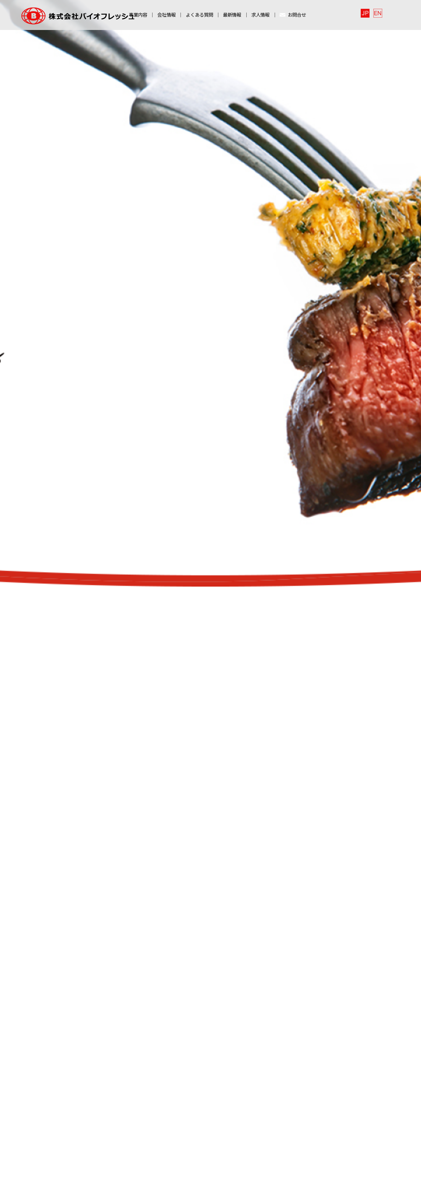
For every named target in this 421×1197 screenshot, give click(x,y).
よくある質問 (199, 16)
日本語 (374, 14)
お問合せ (293, 16)
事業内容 (138, 16)
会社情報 (166, 16)
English (387, 14)
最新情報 (232, 16)
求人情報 (260, 16)
